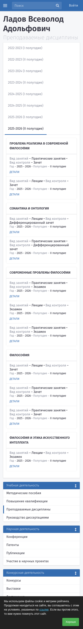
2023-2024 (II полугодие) (25, 82)
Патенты (12, 545)
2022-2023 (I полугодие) (25, 48)
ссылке (44, 609)
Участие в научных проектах (27, 561)
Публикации (15, 553)
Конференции (16, 537)
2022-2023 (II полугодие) (25, 59)
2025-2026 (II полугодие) (25, 128)
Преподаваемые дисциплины (28, 509)
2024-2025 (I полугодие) (25, 94)
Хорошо (70, 621)
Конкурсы (13, 580)
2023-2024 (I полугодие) (25, 71)
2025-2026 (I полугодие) (25, 117)
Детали (14, 172)
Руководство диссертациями (27, 517)
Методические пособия (23, 493)
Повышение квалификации (27, 501)
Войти (73, 5)
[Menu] (5, 5)
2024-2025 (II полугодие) (25, 105)
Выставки (13, 588)
